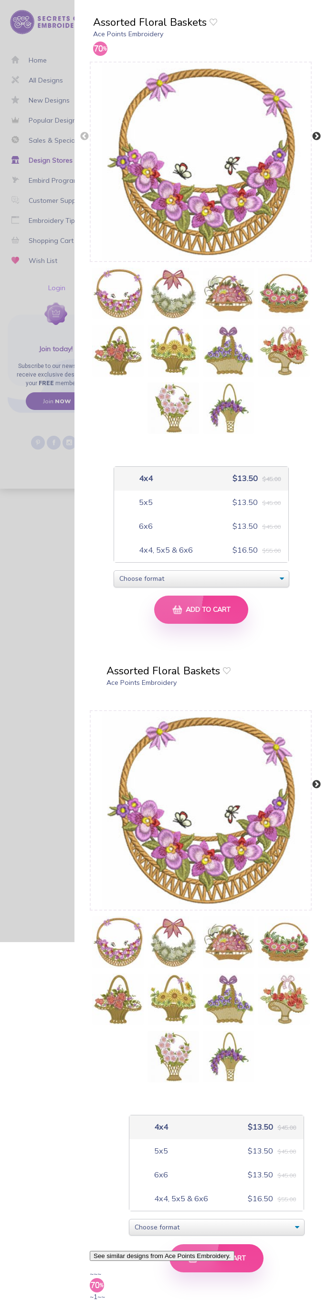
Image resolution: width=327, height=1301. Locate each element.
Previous (84, 136)
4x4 (145, 478)
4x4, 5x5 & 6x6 (165, 550)
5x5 (145, 502)
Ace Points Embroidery (128, 34)
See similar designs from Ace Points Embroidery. (162, 1255)
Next (316, 136)
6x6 (145, 526)
